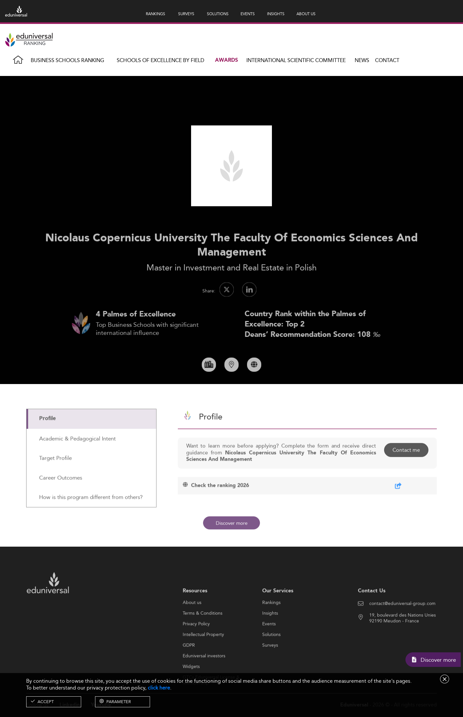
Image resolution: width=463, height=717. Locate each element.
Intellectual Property (203, 656)
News (362, 60)
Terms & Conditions (202, 634)
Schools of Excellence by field (160, 60)
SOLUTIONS (218, 14)
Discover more (231, 523)
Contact (387, 60)
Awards (226, 60)
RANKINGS (155, 14)
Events (269, 645)
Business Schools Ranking (67, 60)
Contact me (406, 471)
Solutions (271, 656)
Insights (270, 634)
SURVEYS (186, 14)
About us (192, 624)
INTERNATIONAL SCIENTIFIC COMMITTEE (296, 60)
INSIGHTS (276, 14)
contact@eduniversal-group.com (402, 624)
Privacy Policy (196, 645)
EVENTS (248, 14)
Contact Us (371, 612)
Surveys (270, 666)
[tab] (91, 440)
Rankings (271, 624)
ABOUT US (306, 14)
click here (159, 688)
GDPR (189, 666)
